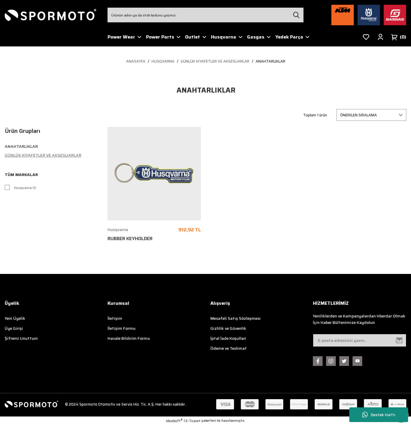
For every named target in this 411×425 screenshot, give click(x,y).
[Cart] (398, 37)
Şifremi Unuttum (21, 338)
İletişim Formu (121, 328)
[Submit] (399, 340)
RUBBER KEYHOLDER (130, 238)
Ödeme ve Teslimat (228, 348)
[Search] (206, 15)
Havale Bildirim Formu (129, 338)
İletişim (115, 318)
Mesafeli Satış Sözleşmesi (235, 318)
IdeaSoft (174, 421)
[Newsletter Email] (359, 340)
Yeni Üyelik (15, 318)
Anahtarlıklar (270, 61)
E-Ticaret (193, 421)
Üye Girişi (14, 328)
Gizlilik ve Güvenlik (228, 328)
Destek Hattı (378, 414)
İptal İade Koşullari (228, 338)
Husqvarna (118, 229)
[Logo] (50, 15)
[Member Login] (380, 37)
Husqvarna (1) (27, 188)
